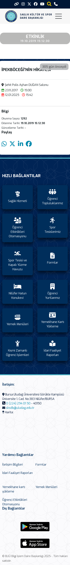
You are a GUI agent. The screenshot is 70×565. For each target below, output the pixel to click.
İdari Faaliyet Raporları (17, 473)
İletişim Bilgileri (12, 465)
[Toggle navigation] (58, 16)
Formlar (40, 465)
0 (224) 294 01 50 (18, 403)
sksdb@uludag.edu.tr (20, 408)
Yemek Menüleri (46, 487)
